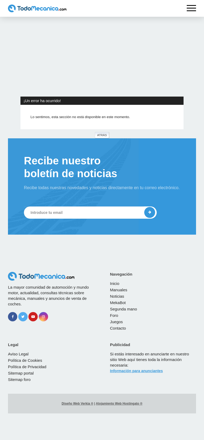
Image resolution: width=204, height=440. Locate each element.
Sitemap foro (19, 379)
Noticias (117, 296)
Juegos (116, 321)
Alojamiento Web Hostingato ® (119, 403)
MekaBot (118, 302)
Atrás (102, 135)
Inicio (114, 283)
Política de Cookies (25, 360)
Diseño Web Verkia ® (77, 403)
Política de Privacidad (27, 366)
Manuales (118, 290)
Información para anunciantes (136, 371)
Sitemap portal (21, 373)
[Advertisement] (102, 56)
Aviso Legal (18, 354)
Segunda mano (123, 309)
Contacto (118, 328)
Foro (114, 315)
